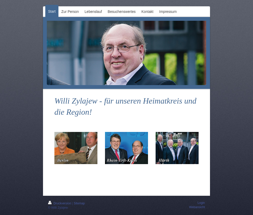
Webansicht (197, 207)
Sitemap (79, 203)
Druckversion (60, 203)
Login (201, 203)
